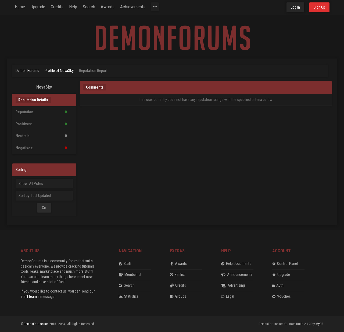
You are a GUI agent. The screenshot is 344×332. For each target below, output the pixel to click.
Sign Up (319, 7)
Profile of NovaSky (59, 70)
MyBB (319, 324)
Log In (295, 7)
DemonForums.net (36, 324)
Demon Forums (27, 70)
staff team (29, 296)
